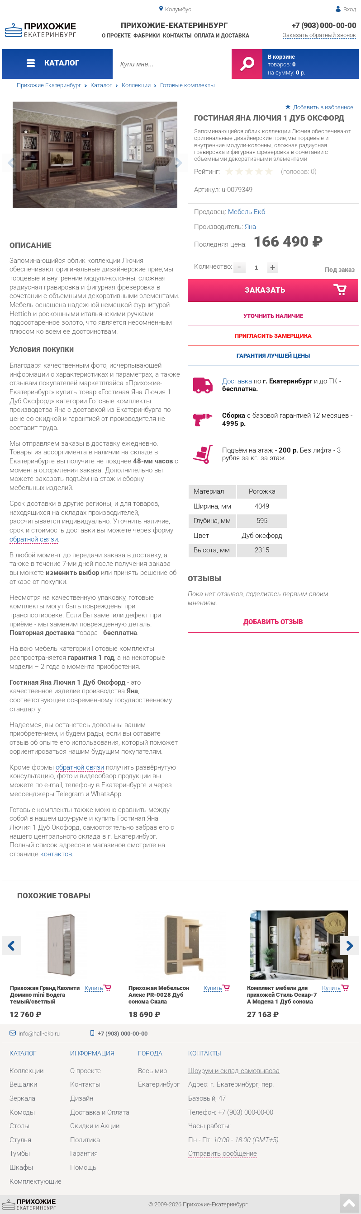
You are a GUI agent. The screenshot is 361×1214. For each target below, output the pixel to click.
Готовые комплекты (187, 85)
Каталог (101, 85)
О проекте (116, 36)
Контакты (177, 36)
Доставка (237, 381)
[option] (95, 155)
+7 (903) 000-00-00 (324, 25)
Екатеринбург (159, 1084)
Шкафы (21, 1167)
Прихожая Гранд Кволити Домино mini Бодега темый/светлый (45, 995)
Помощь (83, 1167)
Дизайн (81, 1098)
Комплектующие (36, 1181)
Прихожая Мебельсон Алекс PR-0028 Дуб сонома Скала (158, 995)
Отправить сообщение (222, 1153)
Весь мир (152, 1071)
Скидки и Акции (94, 1126)
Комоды (22, 1112)
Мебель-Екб (246, 212)
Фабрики (146, 36)
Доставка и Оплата (99, 1112)
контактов (56, 854)
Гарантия (84, 1153)
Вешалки (23, 1084)
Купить (94, 988)
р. (300, 72)
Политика (85, 1140)
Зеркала (22, 1098)
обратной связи (34, 539)
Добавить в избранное (323, 107)
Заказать (296, 290)
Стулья (20, 1140)
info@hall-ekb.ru (39, 1033)
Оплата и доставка (221, 36)
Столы (19, 1126)
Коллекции (136, 85)
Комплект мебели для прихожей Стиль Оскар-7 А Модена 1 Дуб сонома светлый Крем (282, 998)
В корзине (281, 56)
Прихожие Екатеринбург (49, 85)
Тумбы (20, 1153)
